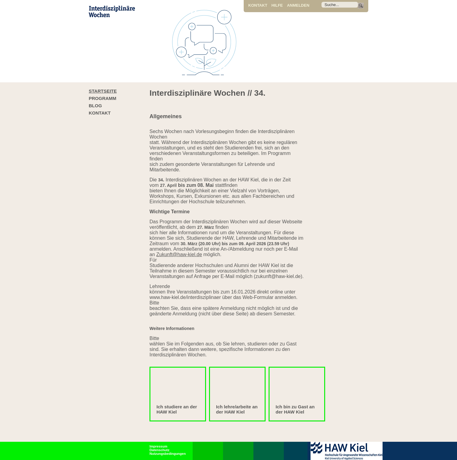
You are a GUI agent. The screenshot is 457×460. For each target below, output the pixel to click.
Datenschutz (159, 450)
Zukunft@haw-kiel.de (179, 254)
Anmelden (298, 5)
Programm (102, 98)
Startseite (103, 91)
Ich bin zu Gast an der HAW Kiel (295, 409)
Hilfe (277, 5)
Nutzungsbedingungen (167, 453)
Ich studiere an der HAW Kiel (176, 409)
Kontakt (257, 5)
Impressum (158, 446)
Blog (95, 105)
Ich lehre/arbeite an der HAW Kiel (237, 409)
